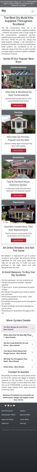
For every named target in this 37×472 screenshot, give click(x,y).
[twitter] (5, 405)
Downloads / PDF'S (8, 415)
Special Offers (25, 415)
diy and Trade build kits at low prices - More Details (16, 344)
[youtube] (14, 405)
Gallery (22, 411)
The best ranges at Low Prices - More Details (16, 328)
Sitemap (23, 423)
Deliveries (5, 423)
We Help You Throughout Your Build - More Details (15, 360)
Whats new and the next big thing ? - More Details (17, 336)
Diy (3, 10)
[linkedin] (11, 405)
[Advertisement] (18, 452)
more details (18, 150)
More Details (18, 105)
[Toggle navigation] (33, 11)
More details (18, 195)
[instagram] (8, 405)
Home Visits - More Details (14, 367)
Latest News (24, 419)
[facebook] (2, 405)
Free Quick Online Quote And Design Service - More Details (15, 352)
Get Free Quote (7, 411)
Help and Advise (7, 419)
